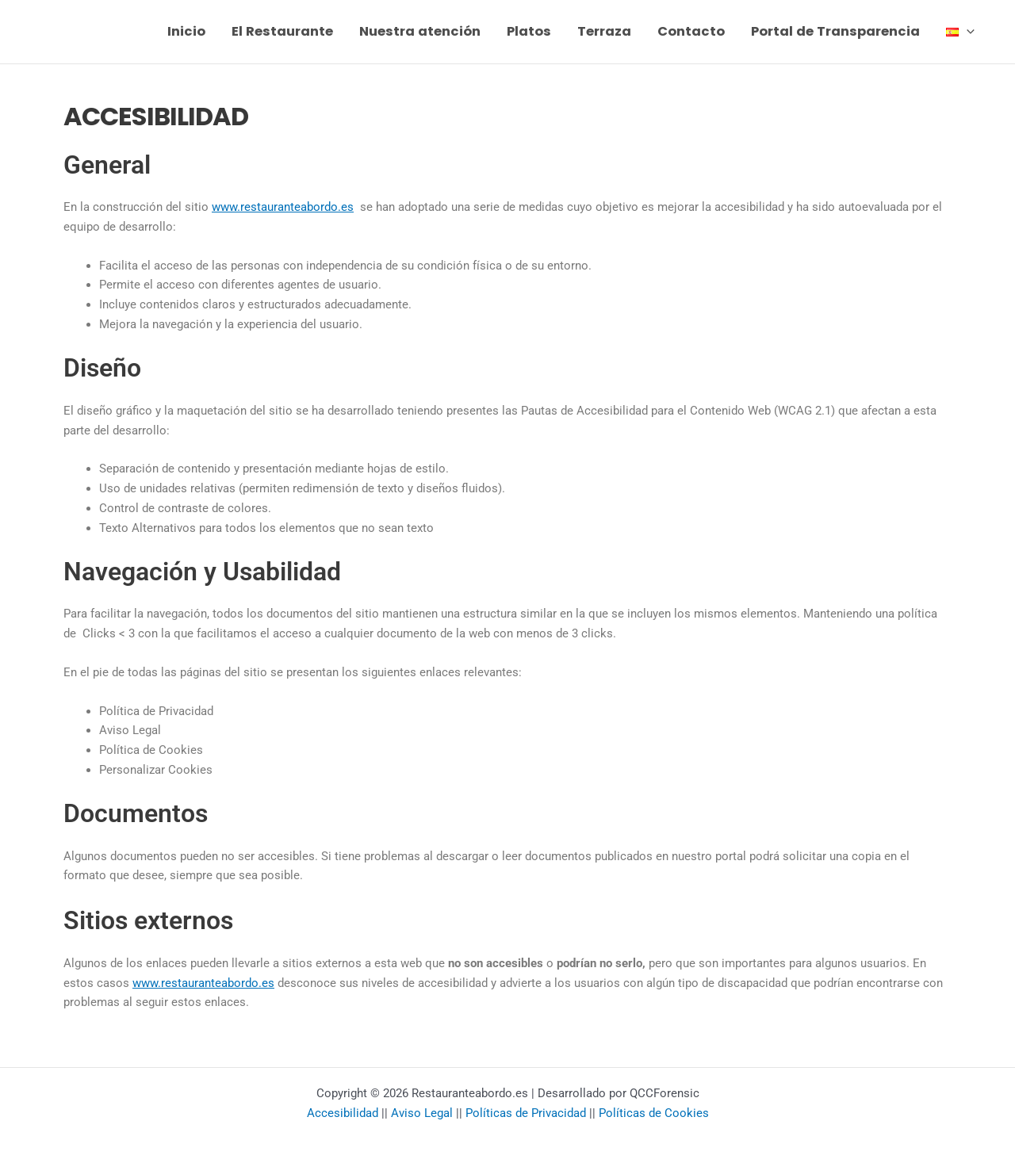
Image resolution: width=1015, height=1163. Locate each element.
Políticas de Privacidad (525, 1113)
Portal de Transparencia (835, 31)
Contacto (691, 31)
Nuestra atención (420, 31)
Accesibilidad (342, 1113)
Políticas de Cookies (654, 1113)
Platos (529, 31)
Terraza (604, 31)
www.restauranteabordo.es (283, 207)
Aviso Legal (422, 1113)
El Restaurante (282, 31)
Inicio (186, 31)
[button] (967, 31)
